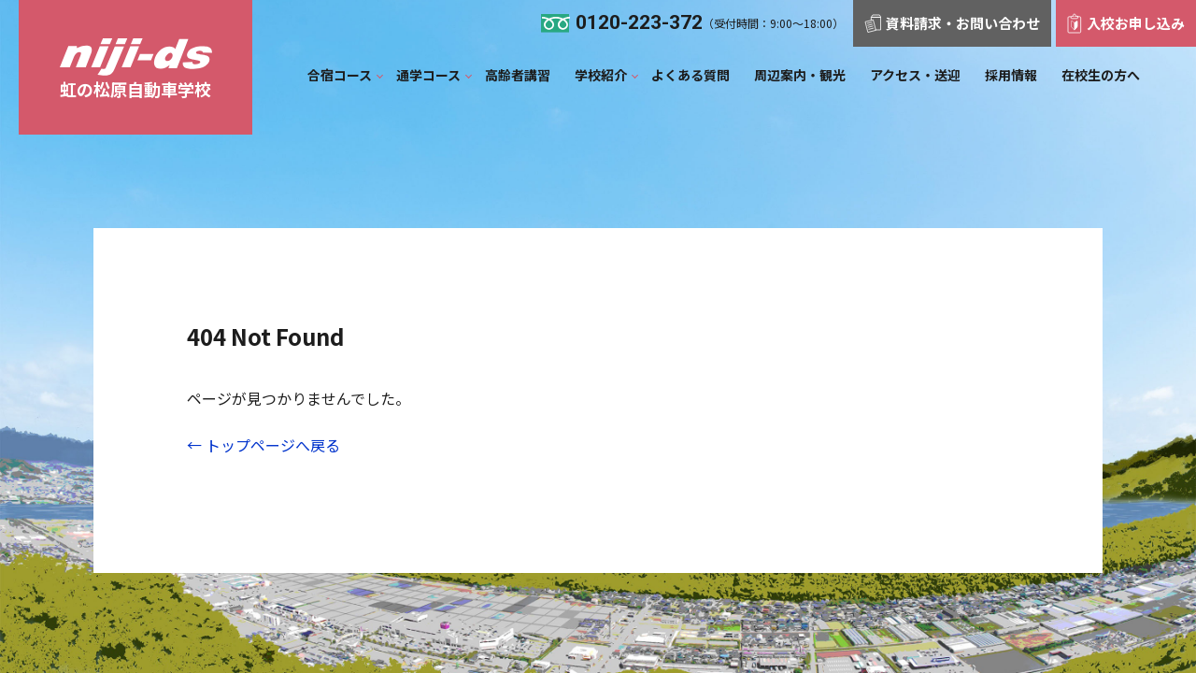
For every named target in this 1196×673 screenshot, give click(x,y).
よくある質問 (690, 74)
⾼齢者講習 (517, 74)
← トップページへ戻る (263, 445)
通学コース (428, 74)
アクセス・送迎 (915, 74)
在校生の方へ (1100, 74)
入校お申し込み (1126, 23)
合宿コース (339, 74)
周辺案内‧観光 (800, 74)
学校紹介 (601, 74)
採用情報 (1011, 74)
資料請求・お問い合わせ (952, 23)
